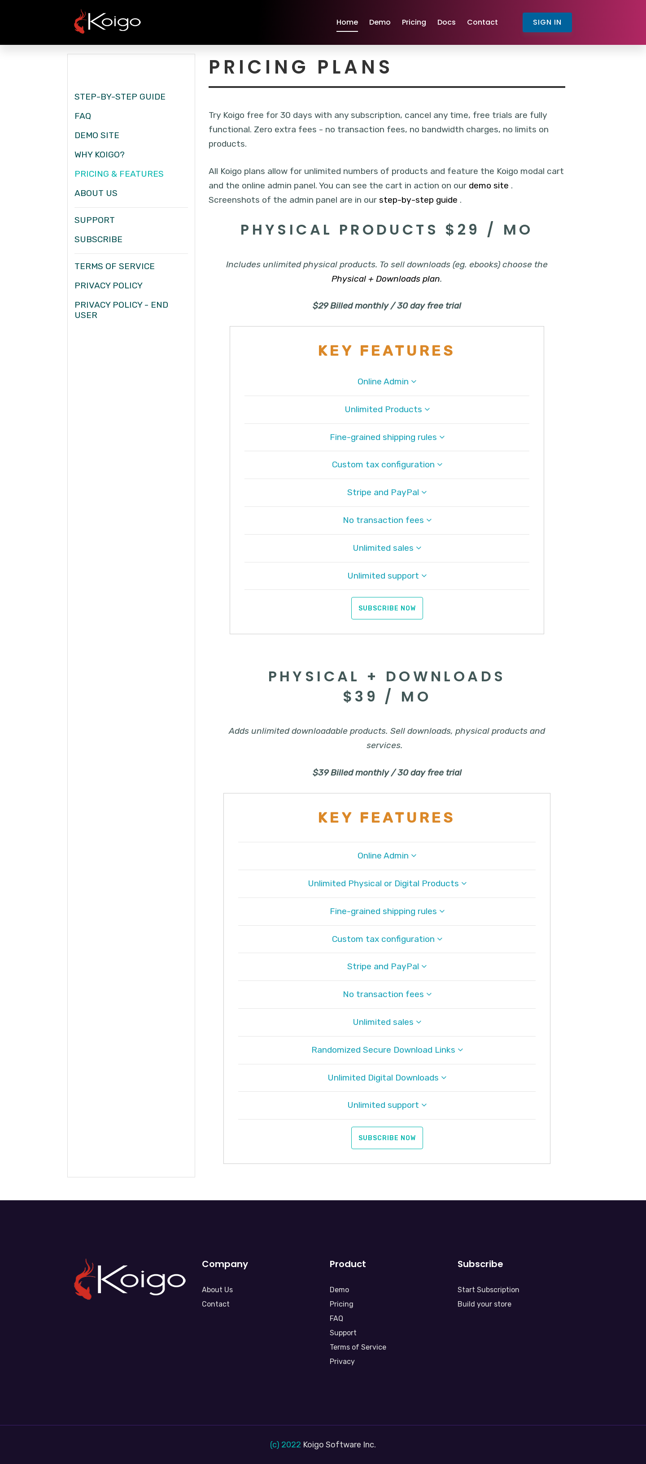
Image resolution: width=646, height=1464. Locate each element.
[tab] (386, 385)
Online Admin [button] (387, 381)
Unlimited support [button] (387, 576)
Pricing (414, 22)
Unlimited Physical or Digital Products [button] (387, 883)
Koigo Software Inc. (339, 1445)
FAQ (82, 116)
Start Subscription (488, 1289)
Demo (380, 22)
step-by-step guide (418, 200)
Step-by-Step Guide (120, 97)
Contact (482, 22)
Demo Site (96, 135)
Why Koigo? (99, 154)
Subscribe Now (387, 608)
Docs (446, 22)
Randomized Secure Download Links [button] (387, 1050)
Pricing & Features (119, 174)
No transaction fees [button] (387, 520)
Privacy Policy (108, 285)
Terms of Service (114, 266)
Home (347, 22)
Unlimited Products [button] (387, 409)
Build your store (484, 1304)
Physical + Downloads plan (386, 279)
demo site (490, 185)
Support (94, 220)
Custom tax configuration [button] (387, 464)
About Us (96, 193)
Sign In (547, 22)
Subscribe (98, 239)
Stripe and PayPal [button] (387, 492)
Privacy (342, 1361)
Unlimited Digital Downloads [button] (386, 1077)
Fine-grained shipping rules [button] (387, 437)
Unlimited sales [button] (387, 548)
